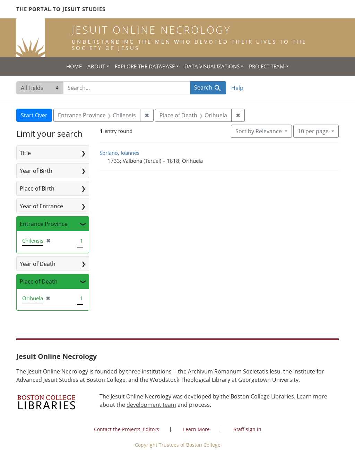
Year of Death (37, 264)
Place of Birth (37, 188)
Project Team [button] (267, 66)
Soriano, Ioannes (119, 152)
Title (25, 153)
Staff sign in (247, 429)
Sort (259, 131)
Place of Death (39, 281)
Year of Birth (36, 171)
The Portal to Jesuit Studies (60, 9)
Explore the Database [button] (145, 66)
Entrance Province (44, 224)
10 (314, 131)
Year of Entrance (41, 206)
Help (237, 88)
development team (151, 405)
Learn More (196, 429)
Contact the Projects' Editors (126, 429)
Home (74, 66)
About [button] (96, 66)
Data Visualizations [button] (212, 66)
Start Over (34, 115)
